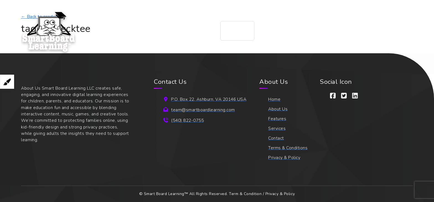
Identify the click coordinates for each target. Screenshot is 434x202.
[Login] (395, 31)
